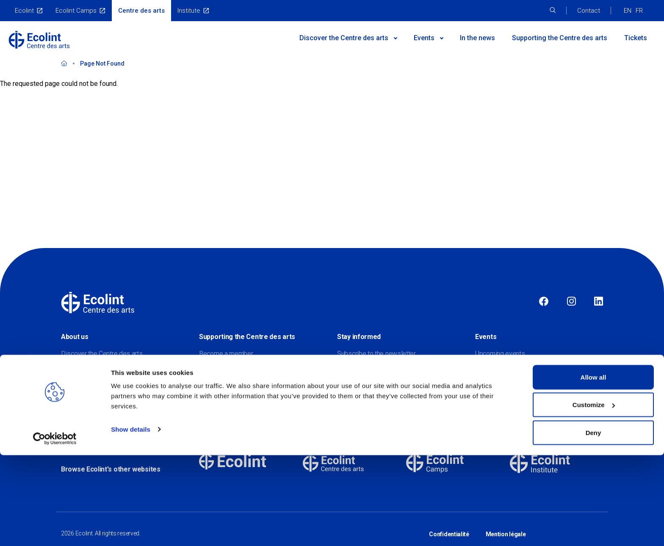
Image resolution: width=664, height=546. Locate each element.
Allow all (593, 468)
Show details (130, 520)
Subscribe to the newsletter (376, 354)
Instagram (571, 302)
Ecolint (24, 10)
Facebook (543, 302)
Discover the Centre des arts (102, 354)
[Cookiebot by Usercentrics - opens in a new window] (55, 529)
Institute (188, 10)
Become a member (226, 354)
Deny (593, 523)
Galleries (487, 387)
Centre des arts (141, 10)
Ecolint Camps (76, 10)
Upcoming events (500, 354)
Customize (594, 495)
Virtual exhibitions (500, 404)
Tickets (635, 38)
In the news (477, 38)
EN (627, 10)
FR (639, 10)
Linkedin (598, 302)
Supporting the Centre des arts (559, 38)
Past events (492, 371)
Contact (588, 10)
